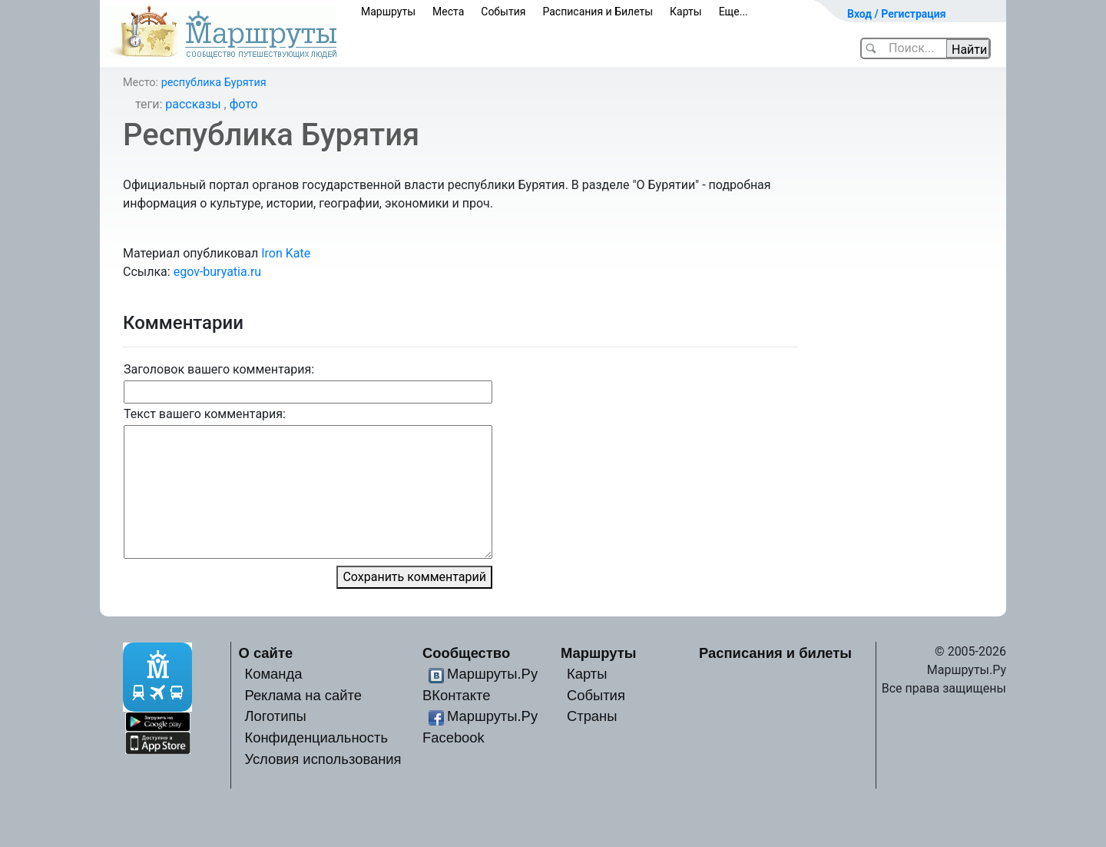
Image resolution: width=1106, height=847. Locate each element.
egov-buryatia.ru (217, 271)
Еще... (733, 11)
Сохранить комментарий (414, 577)
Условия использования (322, 759)
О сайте (266, 653)
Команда (273, 674)
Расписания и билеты (775, 653)
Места (448, 11)
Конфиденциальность (316, 737)
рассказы (192, 104)
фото (244, 104)
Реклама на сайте (303, 695)
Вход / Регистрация (896, 14)
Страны (592, 716)
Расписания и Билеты (597, 11)
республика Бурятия (214, 82)
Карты (686, 11)
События (503, 11)
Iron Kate (285, 253)
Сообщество (466, 653)
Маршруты (388, 11)
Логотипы (275, 716)
